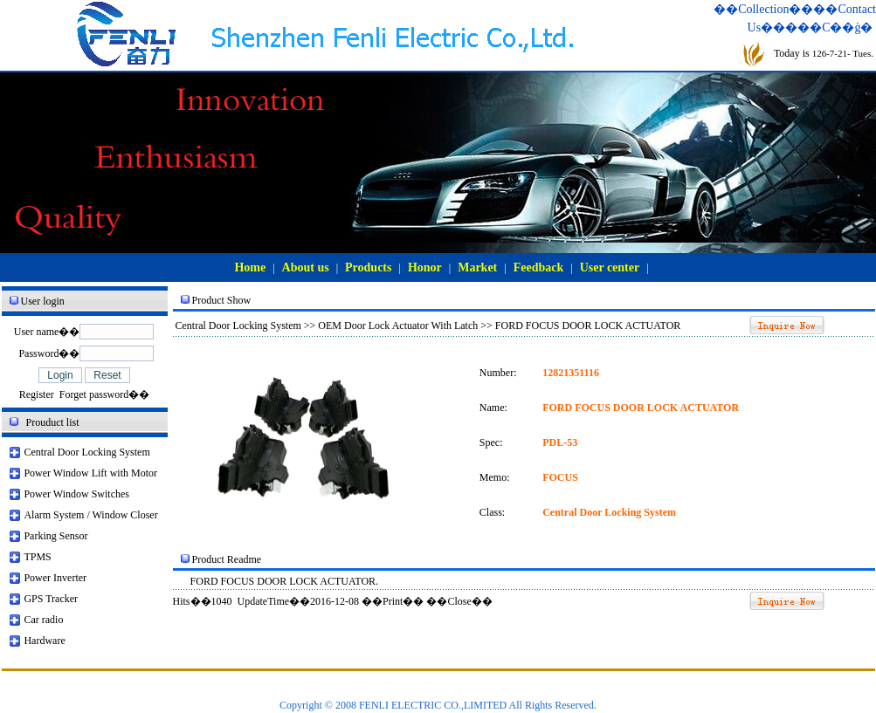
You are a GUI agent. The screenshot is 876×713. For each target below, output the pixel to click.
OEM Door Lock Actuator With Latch (398, 325)
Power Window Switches (76, 494)
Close (459, 601)
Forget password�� (104, 394)
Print (393, 601)
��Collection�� (763, 9)
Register (36, 394)
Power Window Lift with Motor (90, 473)
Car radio (43, 620)
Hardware (44, 640)
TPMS (37, 557)
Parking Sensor (55, 536)
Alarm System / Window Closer (90, 515)
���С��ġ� (829, 27)
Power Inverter (55, 578)
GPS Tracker (51, 599)
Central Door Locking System (86, 452)
